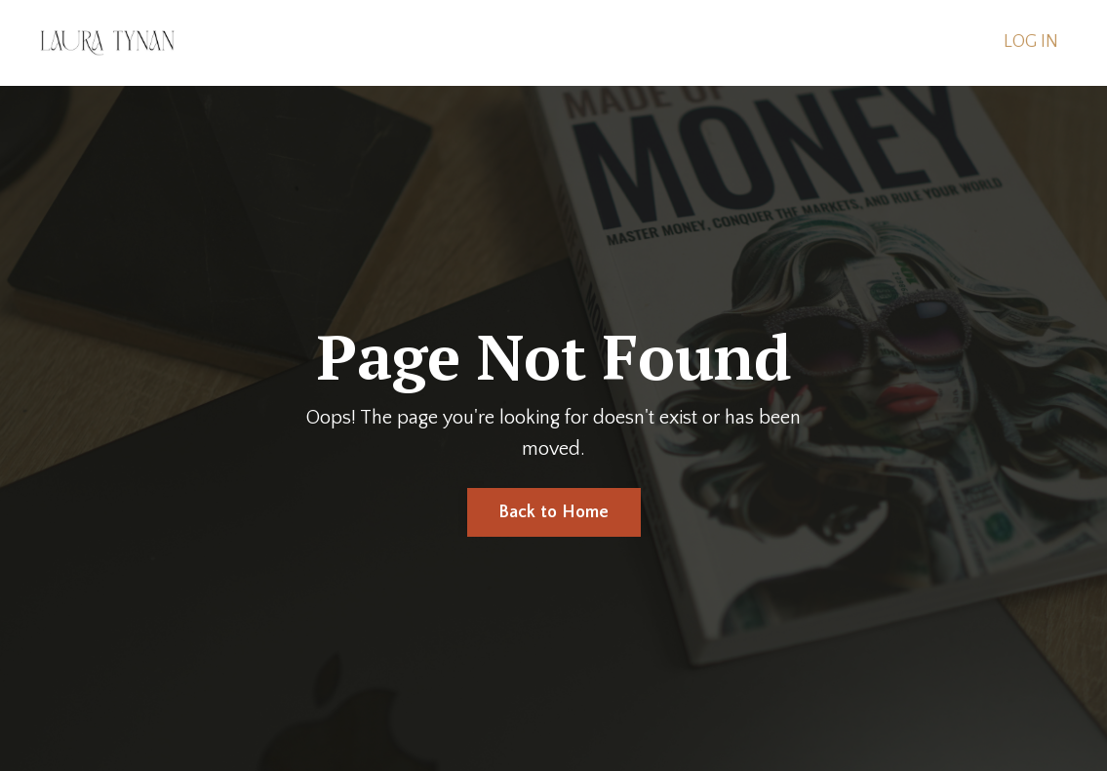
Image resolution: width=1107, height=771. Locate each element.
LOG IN (1031, 42)
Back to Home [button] (554, 512)
